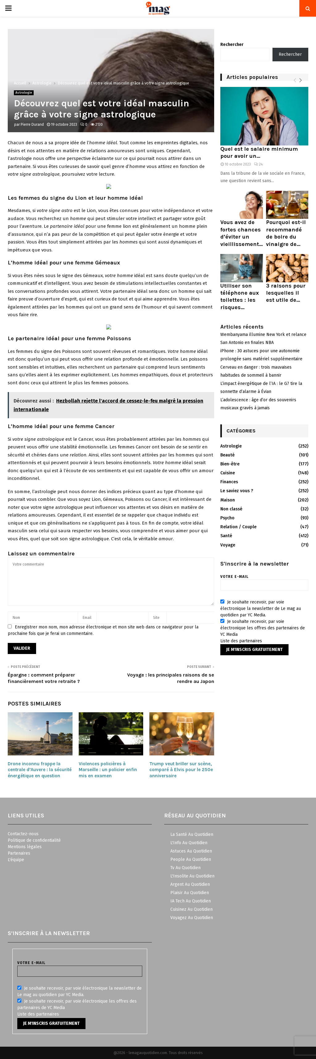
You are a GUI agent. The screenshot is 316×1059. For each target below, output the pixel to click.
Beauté (227, 455)
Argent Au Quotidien (190, 884)
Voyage (227, 545)
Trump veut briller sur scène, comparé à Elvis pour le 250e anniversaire (181, 770)
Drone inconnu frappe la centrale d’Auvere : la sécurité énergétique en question (40, 770)
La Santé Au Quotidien (191, 834)
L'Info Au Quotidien (188, 842)
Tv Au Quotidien (185, 867)
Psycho (227, 518)
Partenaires (19, 853)
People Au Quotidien (190, 859)
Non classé (231, 509)
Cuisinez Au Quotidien (191, 909)
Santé (226, 535)
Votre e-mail (264, 580)
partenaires (250, 641)
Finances (229, 482)
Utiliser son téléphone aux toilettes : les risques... (239, 296)
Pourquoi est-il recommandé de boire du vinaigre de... (286, 233)
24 (258, 164)
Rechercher (231, 44)
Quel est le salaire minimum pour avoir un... (259, 152)
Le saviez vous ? (236, 490)
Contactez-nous (23, 833)
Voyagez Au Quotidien (191, 917)
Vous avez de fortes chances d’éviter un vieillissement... (241, 233)
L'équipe (16, 859)
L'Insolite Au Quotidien (192, 876)
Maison (227, 500)
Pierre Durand (32, 124)
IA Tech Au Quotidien (190, 901)
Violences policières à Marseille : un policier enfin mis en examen (108, 770)
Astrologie (23, 93)
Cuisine (227, 473)
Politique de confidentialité (34, 840)
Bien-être (229, 464)
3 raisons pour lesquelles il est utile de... (286, 293)
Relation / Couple (238, 527)
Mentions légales (25, 846)
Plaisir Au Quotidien (189, 892)
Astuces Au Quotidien (191, 851)
